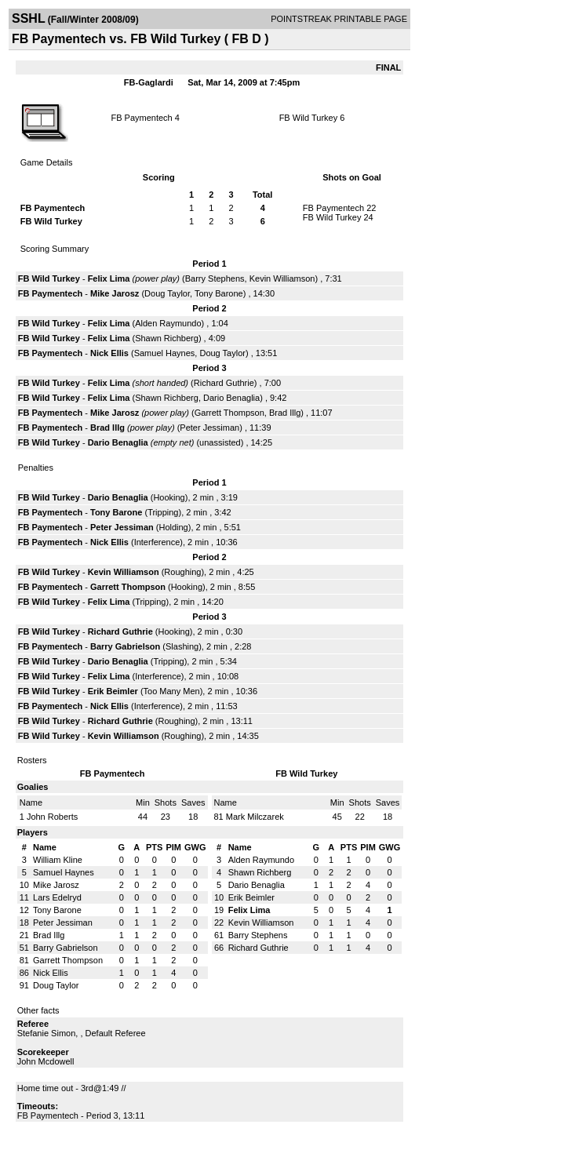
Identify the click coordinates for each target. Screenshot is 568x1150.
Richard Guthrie (224, 383)
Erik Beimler (113, 691)
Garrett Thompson (229, 412)
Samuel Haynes (164, 353)
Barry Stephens (215, 278)
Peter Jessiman (209, 427)
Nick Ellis (109, 353)
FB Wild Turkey (308, 117)
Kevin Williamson (282, 278)
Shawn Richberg (166, 338)
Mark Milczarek (255, 816)
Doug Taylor (167, 293)
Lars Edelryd (57, 897)
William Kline (57, 859)
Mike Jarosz (114, 293)
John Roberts (52, 816)
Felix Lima (109, 278)
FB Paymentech (141, 117)
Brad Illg (284, 412)
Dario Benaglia (231, 397)
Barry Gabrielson (125, 646)
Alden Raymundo (168, 323)
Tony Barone (219, 293)
